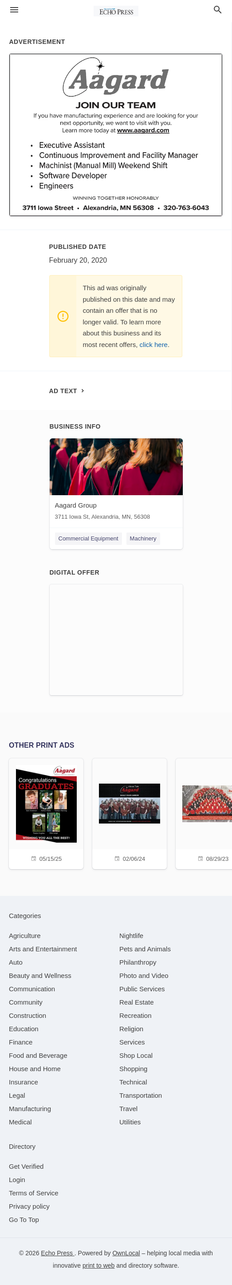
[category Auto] (16, 962)
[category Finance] (20, 1042)
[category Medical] (20, 1122)
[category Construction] (27, 1015)
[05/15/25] (46, 812)
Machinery (143, 538)
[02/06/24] (129, 812)
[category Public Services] (142, 989)
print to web (98, 1265)
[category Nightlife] (131, 935)
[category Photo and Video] (144, 975)
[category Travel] (128, 1108)
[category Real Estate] (136, 1002)
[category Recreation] (135, 1015)
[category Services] (132, 1042)
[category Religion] (131, 1029)
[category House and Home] (35, 1068)
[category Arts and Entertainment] (43, 949)
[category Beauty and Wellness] (40, 975)
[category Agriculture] (25, 935)
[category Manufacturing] (30, 1108)
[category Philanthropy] (137, 962)
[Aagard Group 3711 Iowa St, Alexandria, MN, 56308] (116, 481)
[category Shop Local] (136, 1055)
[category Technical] (133, 1082)
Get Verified (26, 1166)
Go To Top (24, 1219)
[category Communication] (32, 989)
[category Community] (26, 1002)
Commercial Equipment (88, 538)
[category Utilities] (130, 1122)
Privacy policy (29, 1206)
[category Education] (24, 1029)
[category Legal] (17, 1095)
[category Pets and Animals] (145, 949)
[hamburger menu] (14, 10)
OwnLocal (126, 1253)
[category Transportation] (140, 1095)
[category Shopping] (133, 1068)
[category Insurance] (23, 1082)
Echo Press (57, 1253)
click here (154, 344)
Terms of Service (34, 1193)
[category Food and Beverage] (38, 1055)
